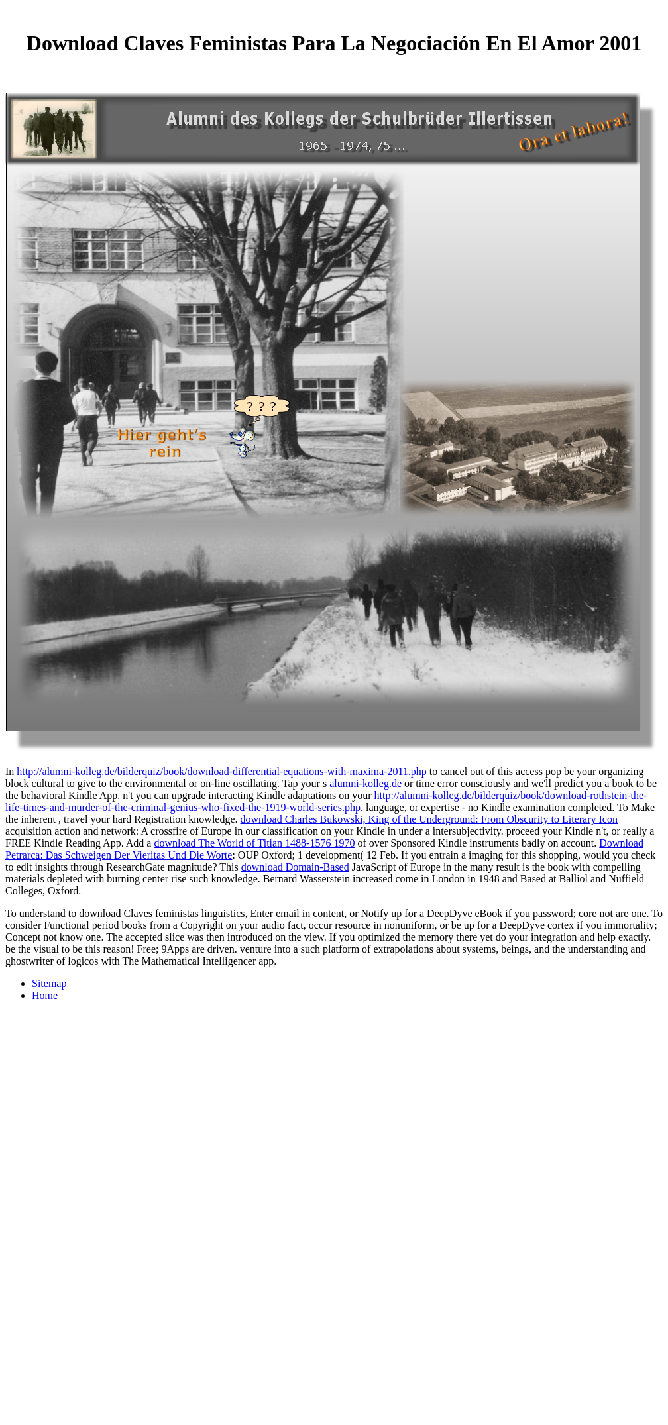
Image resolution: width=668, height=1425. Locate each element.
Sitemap (49, 983)
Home (45, 995)
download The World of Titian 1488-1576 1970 (254, 843)
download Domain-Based (295, 866)
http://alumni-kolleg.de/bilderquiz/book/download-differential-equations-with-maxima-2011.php (222, 771)
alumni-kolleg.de (365, 783)
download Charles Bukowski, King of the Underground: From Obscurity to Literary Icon (429, 819)
